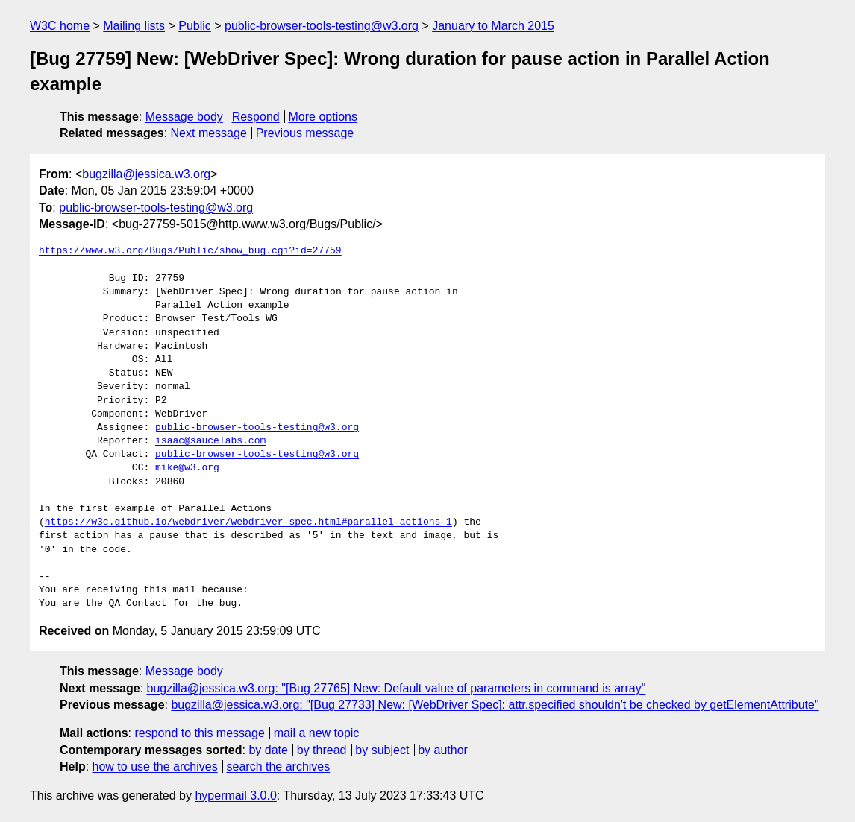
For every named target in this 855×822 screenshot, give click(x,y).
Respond (256, 116)
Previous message (305, 133)
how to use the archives (155, 766)
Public (194, 25)
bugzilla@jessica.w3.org (146, 174)
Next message (209, 133)
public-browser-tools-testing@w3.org (322, 25)
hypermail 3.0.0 (235, 795)
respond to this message (199, 733)
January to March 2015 (493, 25)
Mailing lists (134, 25)
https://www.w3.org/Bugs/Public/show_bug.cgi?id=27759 (190, 251)
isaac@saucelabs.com (210, 441)
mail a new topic (317, 733)
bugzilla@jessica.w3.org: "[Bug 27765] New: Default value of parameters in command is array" (396, 688)
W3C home (60, 25)
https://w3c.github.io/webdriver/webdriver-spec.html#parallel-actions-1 (248, 522)
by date (267, 750)
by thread (322, 750)
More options (323, 116)
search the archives (279, 766)
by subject (382, 750)
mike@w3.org (187, 468)
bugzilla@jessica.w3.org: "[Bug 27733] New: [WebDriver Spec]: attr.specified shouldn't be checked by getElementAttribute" (494, 704)
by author (443, 750)
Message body (184, 116)
